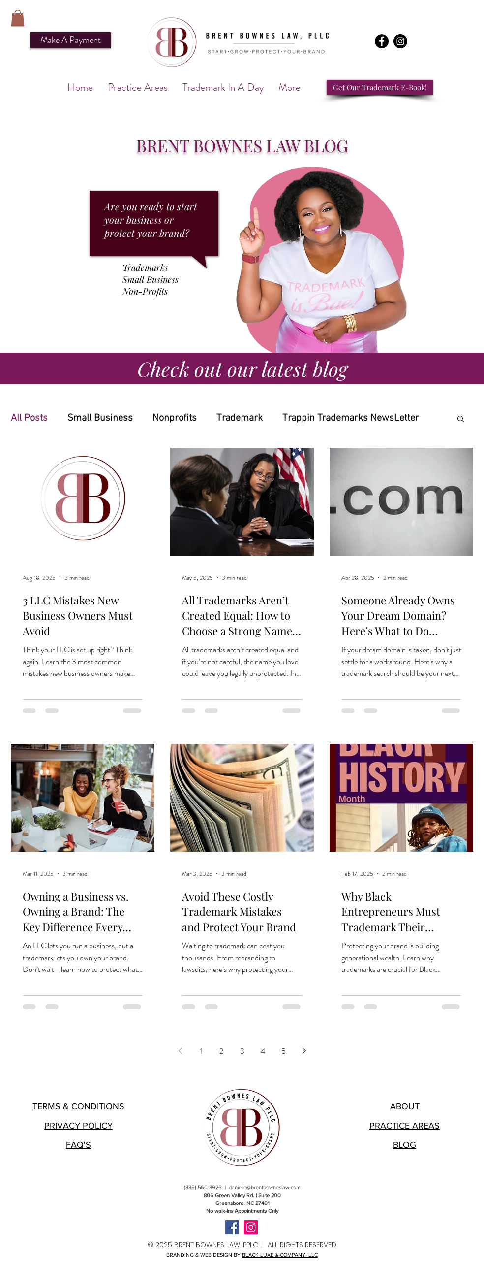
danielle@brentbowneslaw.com (265, 1187)
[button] (18, 18)
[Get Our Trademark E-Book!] (380, 87)
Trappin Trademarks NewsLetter (350, 418)
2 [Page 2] (221, 1051)
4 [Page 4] (263, 1051)
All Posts (29, 418)
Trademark (239, 418)
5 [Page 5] (283, 1051)
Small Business (100, 418)
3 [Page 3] (242, 1051)
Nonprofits (174, 418)
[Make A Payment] (70, 40)
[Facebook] (382, 41)
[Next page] (304, 1051)
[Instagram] (400, 41)
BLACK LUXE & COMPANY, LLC (280, 1255)
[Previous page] (180, 1051)
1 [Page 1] (201, 1051)
